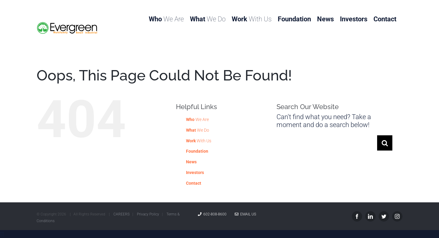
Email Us (245, 214)
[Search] (384, 143)
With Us (198, 140)
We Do (197, 130)
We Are (197, 119)
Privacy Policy (148, 214)
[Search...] (327, 143)
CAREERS (121, 214)
